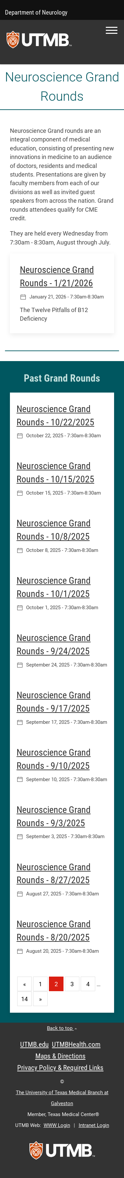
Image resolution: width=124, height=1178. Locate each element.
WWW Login (57, 1125)
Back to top (62, 1028)
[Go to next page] (40, 998)
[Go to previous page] (24, 984)
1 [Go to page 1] (40, 984)
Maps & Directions (60, 1056)
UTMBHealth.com (76, 1044)
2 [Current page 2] (56, 984)
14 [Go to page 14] (24, 999)
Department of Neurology (36, 12)
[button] (111, 30)
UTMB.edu (34, 1044)
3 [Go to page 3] (72, 984)
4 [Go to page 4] (88, 984)
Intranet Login (94, 1125)
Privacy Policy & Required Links (60, 1068)
